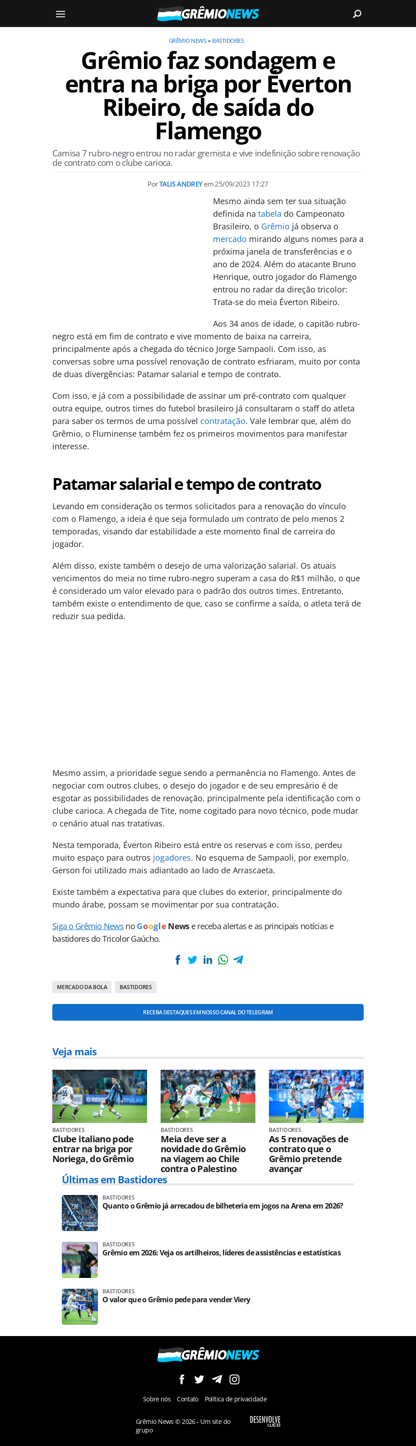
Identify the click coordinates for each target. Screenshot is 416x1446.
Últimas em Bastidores (114, 1179)
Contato (188, 1399)
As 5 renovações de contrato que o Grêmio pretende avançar (308, 1154)
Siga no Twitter (199, 1379)
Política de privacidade (236, 1399)
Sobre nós (157, 1399)
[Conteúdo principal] (208, 723)
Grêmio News (187, 40)
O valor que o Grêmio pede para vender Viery (176, 1299)
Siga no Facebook (181, 1379)
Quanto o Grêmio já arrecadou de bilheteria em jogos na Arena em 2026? (222, 1206)
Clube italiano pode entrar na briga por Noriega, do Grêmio (93, 1149)
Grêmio (275, 226)
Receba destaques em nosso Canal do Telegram (208, 1012)
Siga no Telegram (216, 1379)
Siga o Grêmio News (88, 926)
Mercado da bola (82, 987)
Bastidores (228, 40)
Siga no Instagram (234, 1379)
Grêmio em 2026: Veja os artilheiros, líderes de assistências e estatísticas (221, 1253)
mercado (230, 238)
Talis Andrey (181, 183)
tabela (270, 213)
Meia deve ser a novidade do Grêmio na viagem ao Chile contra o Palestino (203, 1154)
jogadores (172, 857)
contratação (222, 420)
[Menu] (60, 13)
